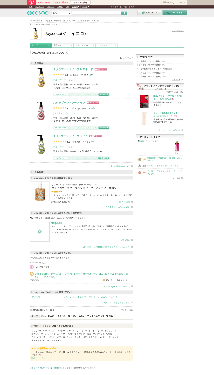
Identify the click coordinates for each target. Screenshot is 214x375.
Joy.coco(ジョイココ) (44, 310)
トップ (35, 45)
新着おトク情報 (80, 2)
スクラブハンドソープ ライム (70, 136)
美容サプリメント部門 (149, 141)
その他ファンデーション (68, 331)
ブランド (50, 7)
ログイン (181, 2)
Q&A (67, 7)
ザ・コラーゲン (154, 171)
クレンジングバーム (40, 340)
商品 (57, 45)
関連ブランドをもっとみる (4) (117, 302)
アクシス (36, 297)
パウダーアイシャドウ (106, 331)
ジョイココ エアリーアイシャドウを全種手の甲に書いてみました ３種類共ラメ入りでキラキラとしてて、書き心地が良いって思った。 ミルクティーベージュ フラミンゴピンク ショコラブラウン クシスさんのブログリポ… (91, 229)
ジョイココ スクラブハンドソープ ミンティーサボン (84, 188)
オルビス (151, 165)
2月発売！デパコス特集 (152, 61)
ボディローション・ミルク (69, 337)
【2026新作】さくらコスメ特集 (155, 69)
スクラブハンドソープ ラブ (69, 102)
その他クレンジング (76, 334)
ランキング (39, 7)
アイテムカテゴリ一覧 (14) (100, 316)
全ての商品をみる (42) (120, 166)
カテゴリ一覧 (116, 7)
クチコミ (82, 45)
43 (89, 75)
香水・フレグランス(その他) (99, 334)
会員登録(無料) (167, 2)
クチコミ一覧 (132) (66, 316)
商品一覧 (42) (47, 316)
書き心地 (56, 223)
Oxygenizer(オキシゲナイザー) (80, 297)
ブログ (60, 7)
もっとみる (176, 79)
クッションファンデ (60, 340)
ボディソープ (37, 334)
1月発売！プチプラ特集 (152, 73)
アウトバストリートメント (43, 337)
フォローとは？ (178, 31)
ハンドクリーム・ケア (55, 334)
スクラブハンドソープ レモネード (73, 69)
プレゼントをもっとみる (169, 130)
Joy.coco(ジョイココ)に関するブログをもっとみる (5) (106, 247)
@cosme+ (151, 158)
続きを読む (124, 202)
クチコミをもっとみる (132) (117, 207)
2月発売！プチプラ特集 (152, 65)
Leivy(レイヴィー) (108, 297)
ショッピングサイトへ (101, 69)
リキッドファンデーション (43, 331)
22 (92, 108)
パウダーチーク (88, 331)
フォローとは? (127, 310)
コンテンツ (102, 45)
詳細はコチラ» (38, 358)
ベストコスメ (128, 7)
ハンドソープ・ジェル (64, 80)
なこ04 (54, 184)
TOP (31, 7)
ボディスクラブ (90, 337)
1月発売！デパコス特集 (152, 76)
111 (93, 184)
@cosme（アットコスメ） (86, 368)
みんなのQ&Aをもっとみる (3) (117, 286)
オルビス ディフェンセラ (168, 165)
